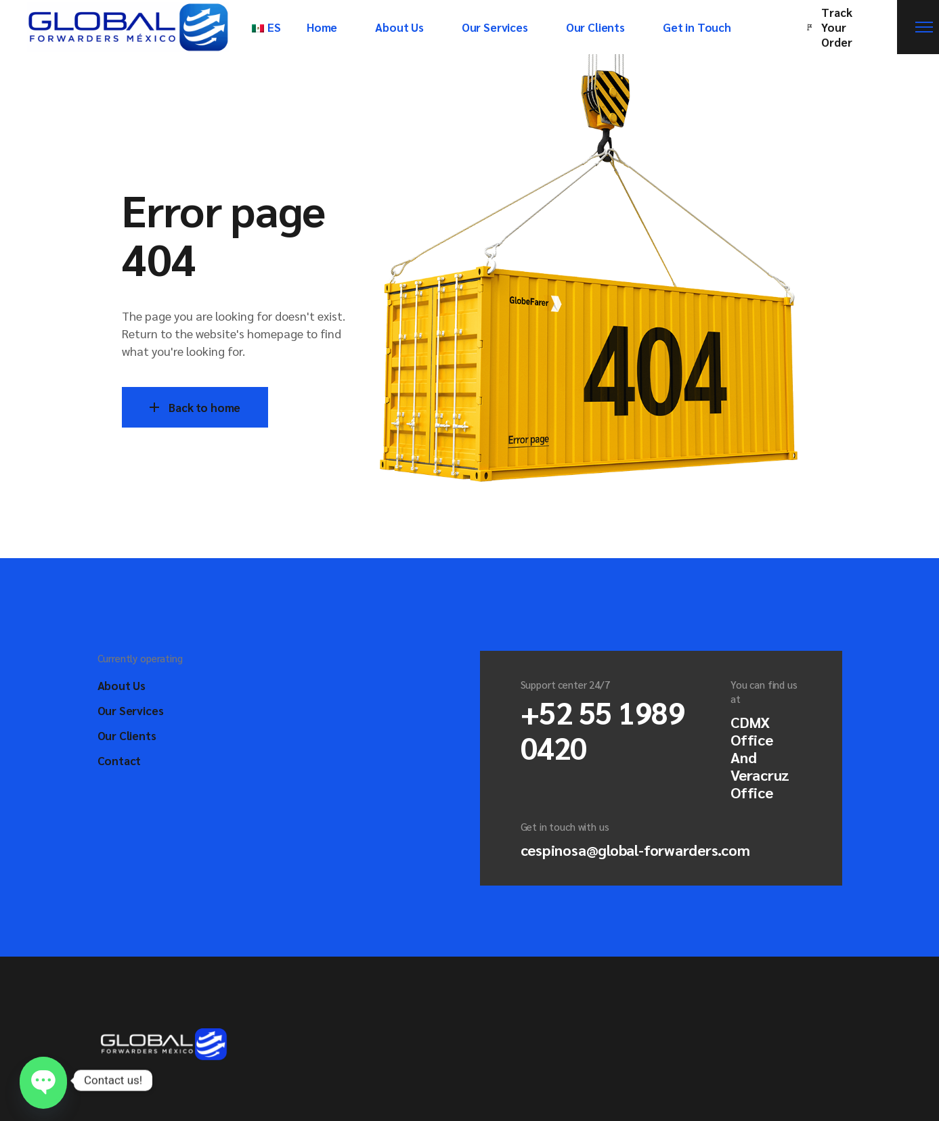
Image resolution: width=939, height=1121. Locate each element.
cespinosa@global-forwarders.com (635, 849)
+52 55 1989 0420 (603, 729)
